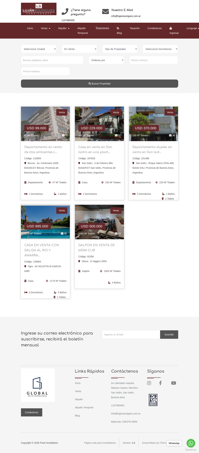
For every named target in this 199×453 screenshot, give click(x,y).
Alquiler (79, 399)
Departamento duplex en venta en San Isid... (152, 151)
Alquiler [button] (62, 28)
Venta (78, 391)
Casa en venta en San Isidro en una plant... (95, 151)
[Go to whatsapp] (191, 443)
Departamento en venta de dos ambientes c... (43, 151)
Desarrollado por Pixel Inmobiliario (160, 442)
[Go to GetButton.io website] (190, 450)
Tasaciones (102, 28)
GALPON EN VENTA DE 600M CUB (96, 249)
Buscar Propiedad (99, 83)
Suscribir (169, 334)
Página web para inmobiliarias (100, 442)
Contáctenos (154, 28)
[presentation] (128, 345)
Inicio (30, 28)
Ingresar (174, 30)
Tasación (135, 28)
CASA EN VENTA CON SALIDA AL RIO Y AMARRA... (41, 251)
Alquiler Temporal (82, 30)
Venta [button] (44, 28)
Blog (119, 30)
